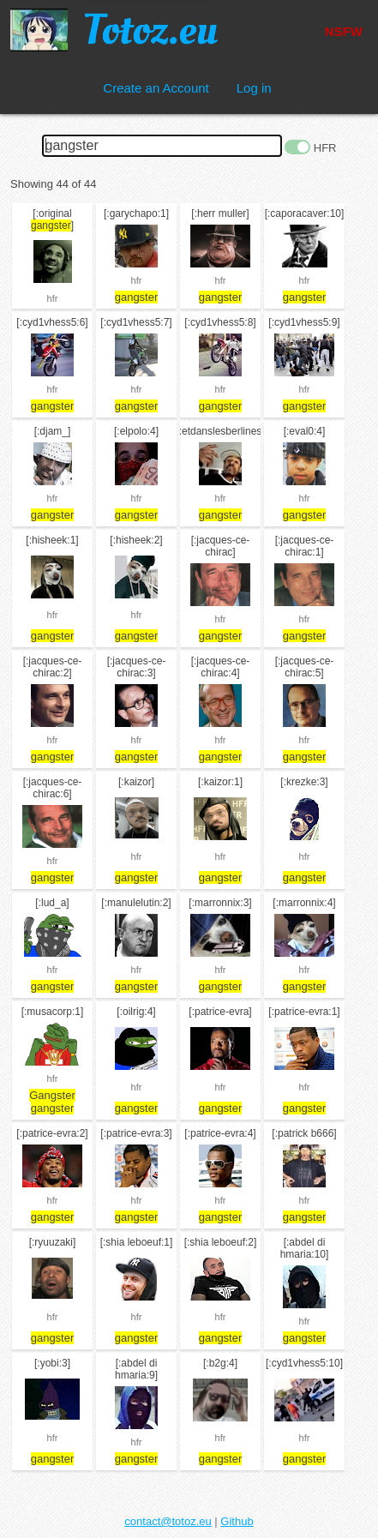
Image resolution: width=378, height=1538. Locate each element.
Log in (254, 88)
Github (236, 1521)
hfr (52, 298)
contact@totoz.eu (167, 1521)
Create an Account (155, 88)
